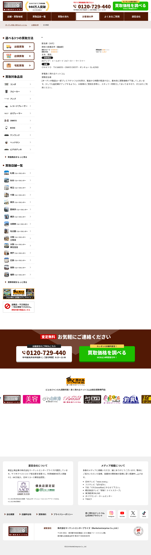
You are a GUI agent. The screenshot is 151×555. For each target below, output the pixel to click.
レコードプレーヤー (16, 106)
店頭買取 (15, 56)
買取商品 (47, 58)
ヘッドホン (12, 142)
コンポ (10, 84)
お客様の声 (87, 16)
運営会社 (136, 16)
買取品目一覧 (39, 16)
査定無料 (48, 336)
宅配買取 (15, 65)
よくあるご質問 (112, 16)
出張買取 (15, 46)
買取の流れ (63, 16)
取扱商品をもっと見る (17, 156)
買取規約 (42, 514)
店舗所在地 (26, 514)
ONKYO (10, 120)
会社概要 (10, 514)
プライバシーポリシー (63, 514)
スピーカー (12, 91)
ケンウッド (12, 135)
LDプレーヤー (13, 113)
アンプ (10, 99)
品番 (45, 64)
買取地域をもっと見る (17, 282)
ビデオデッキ (13, 149)
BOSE (9, 128)
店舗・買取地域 (15, 16)
